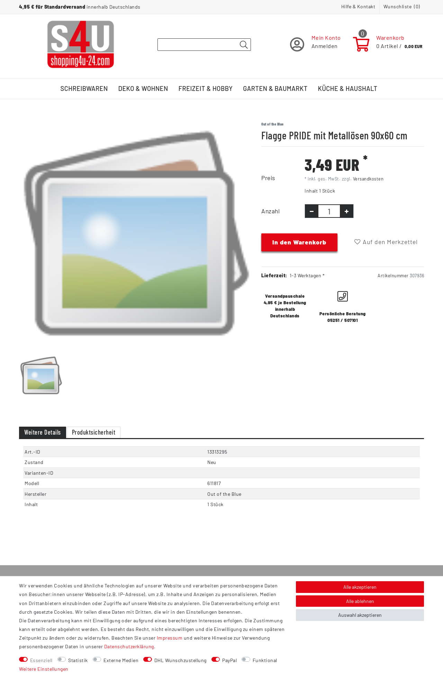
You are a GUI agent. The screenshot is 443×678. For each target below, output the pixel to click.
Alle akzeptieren (360, 587)
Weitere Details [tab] (42, 432)
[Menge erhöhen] (347, 211)
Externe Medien (120, 660)
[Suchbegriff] (204, 44)
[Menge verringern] (312, 211)
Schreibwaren (84, 88)
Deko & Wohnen (143, 88)
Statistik (78, 660)
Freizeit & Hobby (206, 88)
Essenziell (41, 660)
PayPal (229, 660)
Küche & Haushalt (348, 88)
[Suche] (243, 45)
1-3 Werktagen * (307, 275)
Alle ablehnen (360, 601)
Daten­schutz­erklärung (129, 646)
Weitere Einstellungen (44, 669)
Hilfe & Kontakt (358, 6)
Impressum (170, 638)
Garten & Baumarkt (275, 88)
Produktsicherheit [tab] (94, 432)
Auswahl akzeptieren (360, 615)
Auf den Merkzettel (386, 241)
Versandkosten (368, 179)
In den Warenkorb (299, 242)
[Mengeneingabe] (329, 211)
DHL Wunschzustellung (180, 660)
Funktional (265, 660)
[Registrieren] (315, 44)
